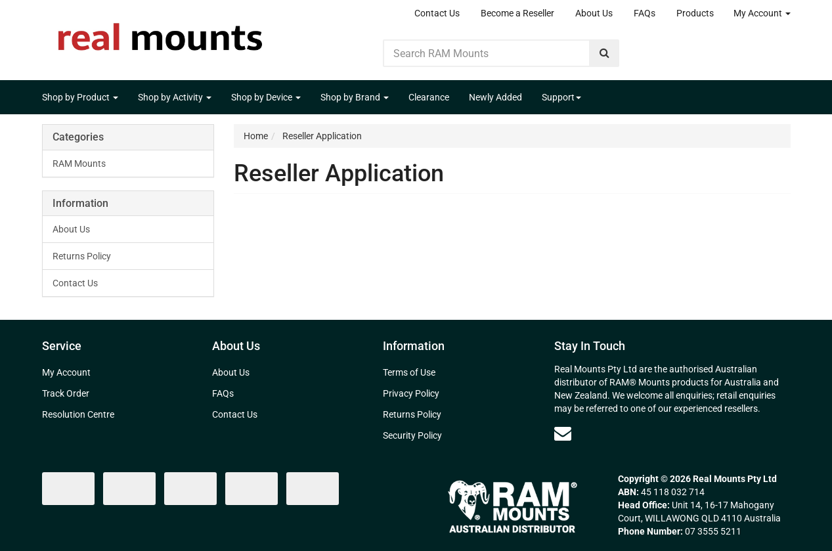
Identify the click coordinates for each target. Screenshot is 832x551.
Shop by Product (80, 97)
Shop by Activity (174, 97)
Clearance (428, 97)
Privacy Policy (411, 393)
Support (561, 97)
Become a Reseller (517, 13)
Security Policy (412, 435)
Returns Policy (82, 256)
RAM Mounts (79, 163)
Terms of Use (409, 372)
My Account (762, 13)
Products (695, 13)
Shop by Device (266, 97)
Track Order (65, 393)
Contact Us (437, 13)
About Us (594, 13)
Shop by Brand (354, 97)
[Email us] (562, 433)
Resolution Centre (78, 414)
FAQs (644, 13)
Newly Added (495, 97)
